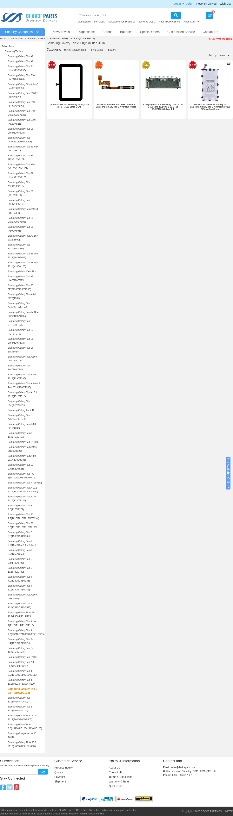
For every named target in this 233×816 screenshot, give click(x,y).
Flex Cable (97, 49)
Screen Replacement (75, 49)
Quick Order (116, 786)
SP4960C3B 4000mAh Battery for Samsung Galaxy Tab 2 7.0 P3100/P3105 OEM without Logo (210, 106)
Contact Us (210, 32)
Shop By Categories (19, 32)
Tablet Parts (17, 38)
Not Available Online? (228, 473)
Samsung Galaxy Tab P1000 (22, 657)
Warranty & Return (120, 781)
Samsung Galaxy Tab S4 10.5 (23, 442)
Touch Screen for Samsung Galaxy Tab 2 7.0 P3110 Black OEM (69, 105)
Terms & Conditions (120, 776)
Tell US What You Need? (220, 39)
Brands (107, 32)
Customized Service (181, 32)
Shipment (60, 781)
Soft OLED (99, 21)
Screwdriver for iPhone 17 (121, 21)
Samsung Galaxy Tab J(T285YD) (25, 482)
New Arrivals (61, 32)
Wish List (225, 3)
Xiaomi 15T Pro (191, 21)
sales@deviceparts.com (183, 767)
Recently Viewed (206, 3)
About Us (114, 767)
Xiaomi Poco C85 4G (169, 21)
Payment (59, 776)
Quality (58, 772)
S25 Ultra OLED (146, 21)
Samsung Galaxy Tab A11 (21, 61)
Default (222, 55)
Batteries (126, 32)
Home (3, 38)
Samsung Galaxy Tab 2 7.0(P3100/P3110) (72, 38)
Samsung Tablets (36, 38)
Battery (112, 49)
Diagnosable (84, 21)
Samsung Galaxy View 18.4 (22, 271)
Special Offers (150, 32)
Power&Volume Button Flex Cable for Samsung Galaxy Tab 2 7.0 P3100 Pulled (116, 105)
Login (177, 3)
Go (43, 771)
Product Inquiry (63, 767)
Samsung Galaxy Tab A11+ (22, 56)
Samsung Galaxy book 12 (21, 410)
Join (189, 3)
